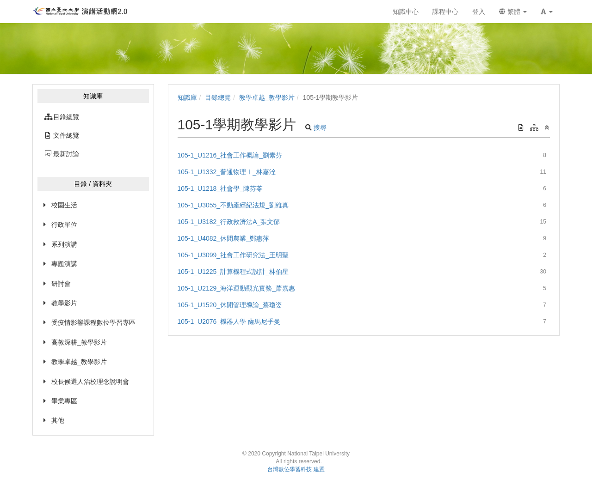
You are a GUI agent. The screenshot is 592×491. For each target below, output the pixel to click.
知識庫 (187, 97)
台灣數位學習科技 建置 (295, 469)
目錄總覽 (218, 97)
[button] (547, 11)
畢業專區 (64, 401)
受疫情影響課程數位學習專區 (93, 322)
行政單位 (64, 224)
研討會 (61, 283)
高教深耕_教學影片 (79, 342)
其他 (57, 420)
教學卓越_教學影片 (79, 361)
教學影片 (64, 303)
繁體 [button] (513, 11)
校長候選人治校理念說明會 (90, 381)
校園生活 (64, 205)
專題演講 (64, 263)
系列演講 (64, 244)
